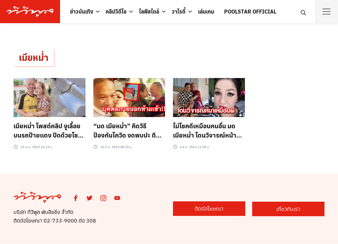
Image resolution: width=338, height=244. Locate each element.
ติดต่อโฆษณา (217, 209)
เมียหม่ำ (34, 57)
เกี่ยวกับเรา (292, 209)
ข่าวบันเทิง (81, 11)
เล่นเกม (206, 11)
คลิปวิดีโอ (116, 11)
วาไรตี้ (179, 11)
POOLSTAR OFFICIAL (250, 11)
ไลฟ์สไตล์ (149, 11)
